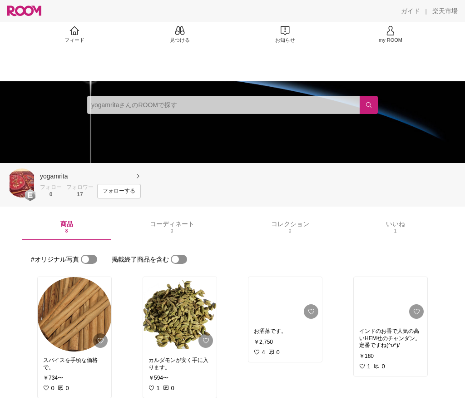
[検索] (369, 105)
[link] (74, 314)
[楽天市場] (445, 11)
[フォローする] (119, 191)
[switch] (89, 259)
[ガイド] (410, 11)
